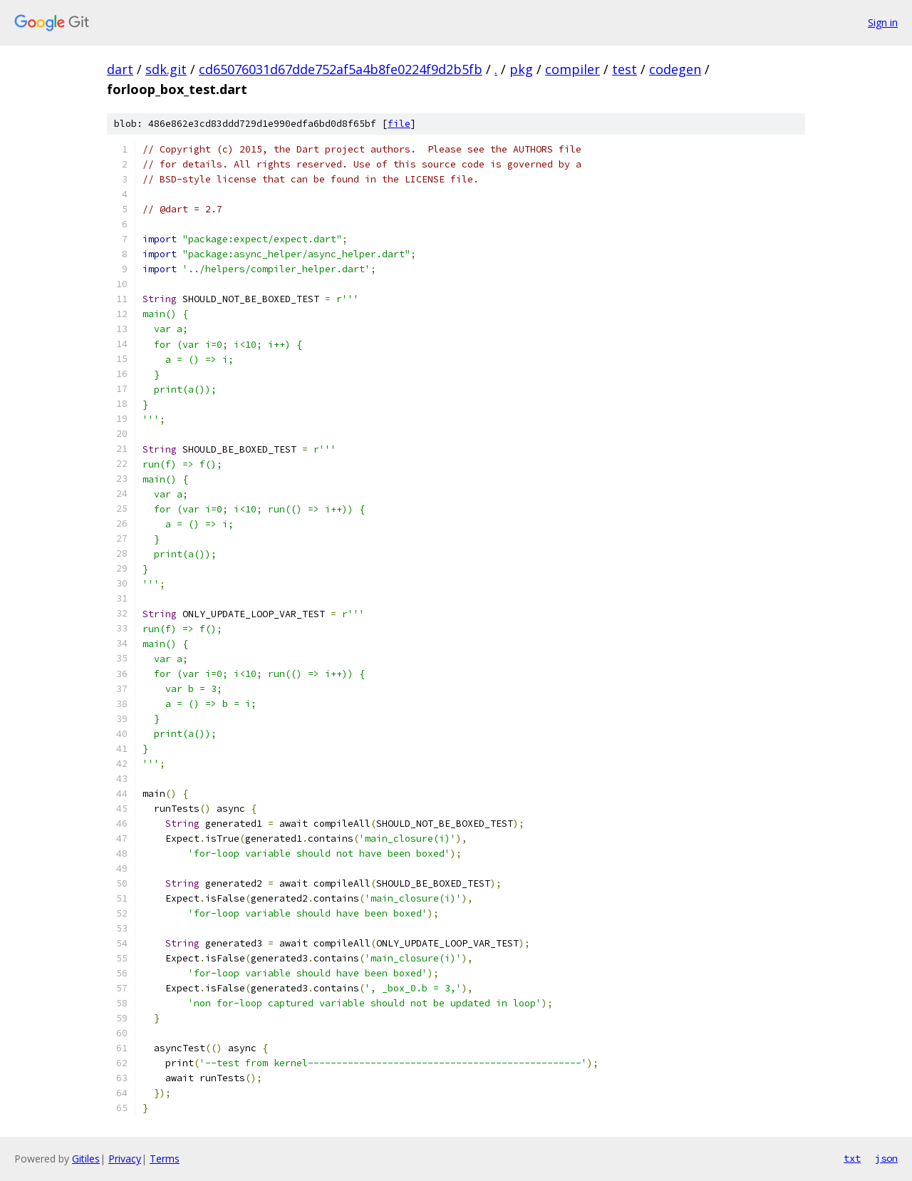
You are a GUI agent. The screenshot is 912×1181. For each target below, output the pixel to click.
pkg (521, 69)
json (886, 1158)
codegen (675, 69)
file (399, 124)
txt (852, 1158)
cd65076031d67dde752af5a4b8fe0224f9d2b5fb (340, 69)
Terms (165, 1158)
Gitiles (86, 1158)
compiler (572, 69)
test (624, 69)
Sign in (883, 22)
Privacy (124, 1158)
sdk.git (166, 69)
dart (120, 69)
